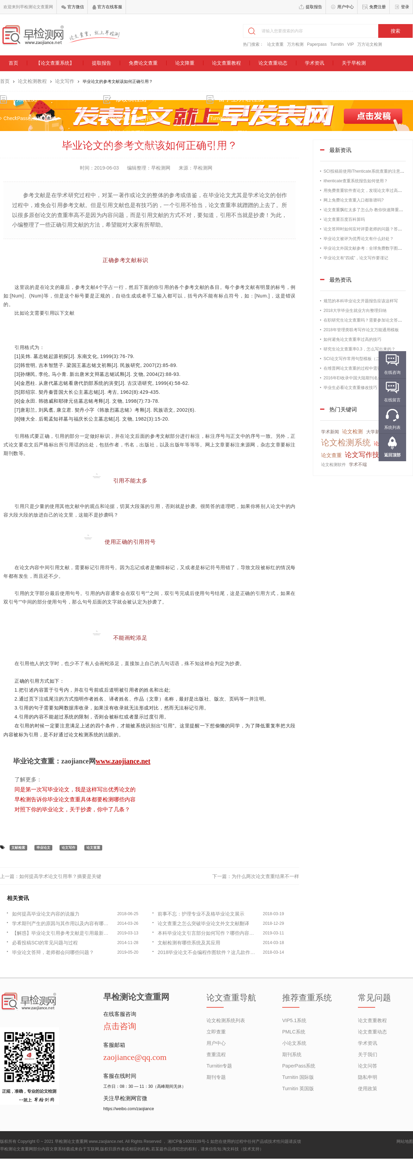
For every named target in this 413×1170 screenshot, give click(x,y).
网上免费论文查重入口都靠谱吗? (354, 200)
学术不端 (358, 464)
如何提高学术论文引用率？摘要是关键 (60, 876)
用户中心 (345, 6)
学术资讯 (314, 63)
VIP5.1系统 (294, 1020)
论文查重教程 (226, 63)
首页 (13, 63)
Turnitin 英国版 (298, 1088)
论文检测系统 (346, 442)
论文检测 (352, 431)
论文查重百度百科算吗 (344, 219)
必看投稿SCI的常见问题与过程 (45, 942)
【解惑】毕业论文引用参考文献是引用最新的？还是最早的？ (62, 933)
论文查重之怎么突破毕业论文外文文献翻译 (203, 923)
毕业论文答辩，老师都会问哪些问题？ (53, 952)
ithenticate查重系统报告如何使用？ (356, 180)
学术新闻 (330, 431)
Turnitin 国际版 (298, 1077)
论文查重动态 (272, 63)
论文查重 (275, 44)
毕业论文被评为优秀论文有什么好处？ (359, 238)
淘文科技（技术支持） (243, 1149)
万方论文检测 (369, 44)
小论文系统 (294, 1043)
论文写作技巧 (365, 454)
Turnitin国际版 (223, 125)
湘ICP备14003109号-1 (188, 1141)
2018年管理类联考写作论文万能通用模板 (361, 329)
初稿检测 (34, 105)
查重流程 (216, 1054)
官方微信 (72, 6)
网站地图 (404, 1141)
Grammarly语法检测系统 (234, 153)
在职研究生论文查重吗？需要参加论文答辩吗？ (367, 320)
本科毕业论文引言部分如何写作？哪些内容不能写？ (208, 933)
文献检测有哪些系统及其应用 (189, 942)
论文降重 (184, 63)
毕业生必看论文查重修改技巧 (350, 387)
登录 (405, 6)
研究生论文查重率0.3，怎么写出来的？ (359, 349)
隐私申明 (367, 1077)
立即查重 (216, 1031)
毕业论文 (43, 847)
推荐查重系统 (307, 997)
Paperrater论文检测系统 (135, 153)
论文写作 (64, 81)
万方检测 (295, 44)
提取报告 (314, 6)
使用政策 (367, 1088)
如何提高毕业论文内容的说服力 (46, 914)
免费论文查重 (143, 63)
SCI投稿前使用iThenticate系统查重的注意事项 (366, 171)
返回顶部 (392, 455)
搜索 (395, 31)
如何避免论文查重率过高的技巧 (352, 339)
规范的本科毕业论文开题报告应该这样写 (361, 301)
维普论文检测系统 (129, 139)
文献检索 (18, 847)
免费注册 (377, 6)
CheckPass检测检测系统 (38, 125)
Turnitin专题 (219, 1066)
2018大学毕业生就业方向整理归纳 (355, 310)
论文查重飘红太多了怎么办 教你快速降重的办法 (367, 209)
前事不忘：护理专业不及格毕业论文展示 (201, 914)
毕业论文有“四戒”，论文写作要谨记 (356, 258)
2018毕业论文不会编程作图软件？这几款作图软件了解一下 (208, 952)
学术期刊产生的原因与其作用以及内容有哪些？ (62, 923)
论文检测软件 (333, 464)
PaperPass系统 (298, 1066)
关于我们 (367, 1054)
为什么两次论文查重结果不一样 (265, 876)
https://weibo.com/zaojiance (128, 1108)
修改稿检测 (135, 105)
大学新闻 (375, 431)
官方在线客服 (107, 6)
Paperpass (317, 44)
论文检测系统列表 (225, 1020)
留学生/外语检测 (241, 105)
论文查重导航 (231, 997)
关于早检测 (354, 63)
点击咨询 (119, 1026)
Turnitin (337, 44)
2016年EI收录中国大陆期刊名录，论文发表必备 (367, 378)
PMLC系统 (293, 1031)
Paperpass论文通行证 (133, 125)
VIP (350, 44)
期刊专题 (216, 1077)
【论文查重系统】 (55, 63)
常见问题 (374, 997)
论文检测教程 (32, 81)
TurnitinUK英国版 (226, 139)
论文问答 (367, 1066)
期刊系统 (291, 1054)
